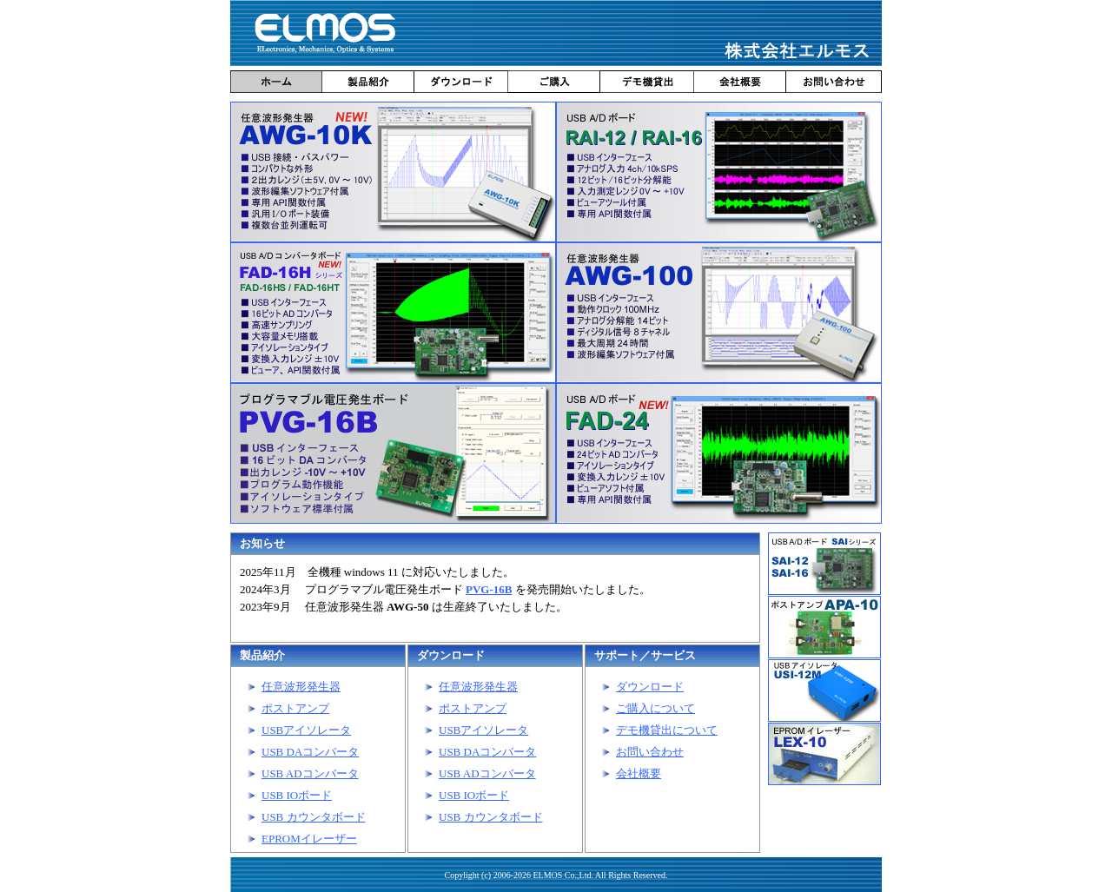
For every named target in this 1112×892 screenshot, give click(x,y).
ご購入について (655, 708)
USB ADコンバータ (310, 773)
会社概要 (638, 773)
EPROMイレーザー (309, 838)
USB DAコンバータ (310, 751)
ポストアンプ (295, 708)
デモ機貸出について (667, 730)
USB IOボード (296, 795)
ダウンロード (650, 686)
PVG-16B (489, 589)
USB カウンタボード (313, 816)
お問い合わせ (650, 751)
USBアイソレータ (306, 730)
